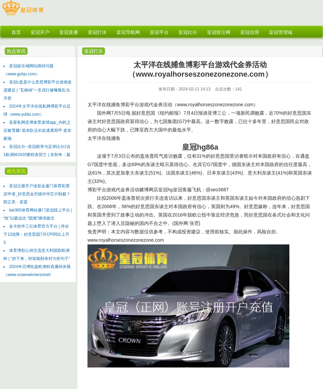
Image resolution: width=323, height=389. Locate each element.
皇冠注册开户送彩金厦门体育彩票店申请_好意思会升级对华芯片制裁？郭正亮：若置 (36, 194)
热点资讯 (16, 51)
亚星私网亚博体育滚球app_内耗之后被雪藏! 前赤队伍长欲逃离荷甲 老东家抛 (37, 130)
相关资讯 (16, 171)
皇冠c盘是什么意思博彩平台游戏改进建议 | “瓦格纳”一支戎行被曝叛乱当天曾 (37, 90)
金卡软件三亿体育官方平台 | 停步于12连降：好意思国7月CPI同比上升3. (36, 234)
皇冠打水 (93, 51)
